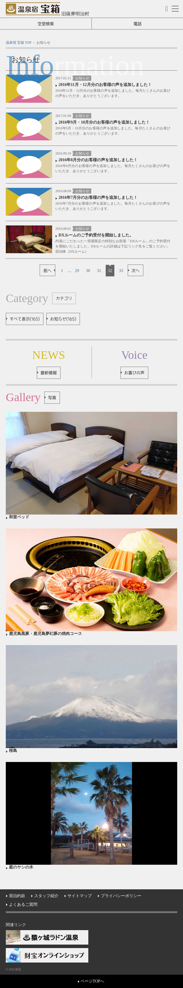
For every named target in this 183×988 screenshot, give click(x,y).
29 (77, 271)
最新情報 (49, 373)
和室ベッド (19, 517)
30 (88, 271)
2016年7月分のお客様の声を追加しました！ (98, 197)
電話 (137, 24)
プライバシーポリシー (121, 896)
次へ (135, 271)
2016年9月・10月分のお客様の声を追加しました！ (104, 122)
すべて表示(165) (25, 319)
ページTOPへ (92, 981)
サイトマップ (79, 896)
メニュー (175, 9)
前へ (47, 271)
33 (121, 271)
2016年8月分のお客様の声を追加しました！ (98, 160)
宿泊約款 (17, 896)
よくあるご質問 (23, 904)
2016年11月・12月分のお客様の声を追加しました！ (104, 84)
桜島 (13, 750)
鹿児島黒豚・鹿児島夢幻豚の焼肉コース (45, 633)
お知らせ (82, 78)
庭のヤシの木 (21, 867)
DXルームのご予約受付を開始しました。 (95, 235)
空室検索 (46, 24)
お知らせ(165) (63, 319)
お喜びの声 (134, 373)
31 (99, 271)
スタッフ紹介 (46, 896)
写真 (52, 398)
